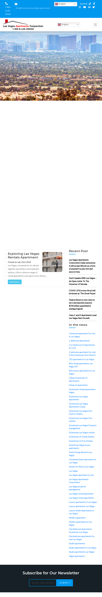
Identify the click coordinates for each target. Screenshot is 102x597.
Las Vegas (73, 471)
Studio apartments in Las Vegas (82, 547)
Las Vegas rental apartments (81, 498)
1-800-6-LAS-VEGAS (8, 10)
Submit (65, 582)
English (60, 4)
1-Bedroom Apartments (79, 340)
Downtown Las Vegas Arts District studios (80, 412)
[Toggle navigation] (95, 24)
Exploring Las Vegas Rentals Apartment (23, 255)
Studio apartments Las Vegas (81, 552)
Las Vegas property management (77, 488)
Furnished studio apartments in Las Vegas (82, 461)
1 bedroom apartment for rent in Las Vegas (82, 335)
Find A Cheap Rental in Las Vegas (80, 453)
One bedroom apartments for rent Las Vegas (82, 537)
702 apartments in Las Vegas (81, 359)
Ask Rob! (84, 4)
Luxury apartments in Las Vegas (83, 502)
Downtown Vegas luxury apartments (80, 446)
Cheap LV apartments (78, 385)
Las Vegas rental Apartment (81, 493)
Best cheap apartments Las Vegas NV (81, 365)
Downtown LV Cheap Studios (81, 436)
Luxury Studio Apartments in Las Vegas (81, 512)
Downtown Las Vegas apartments (78, 398)
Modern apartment (77, 517)
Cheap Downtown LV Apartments (78, 379)
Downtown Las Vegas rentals (82, 432)
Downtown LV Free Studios (81, 441)
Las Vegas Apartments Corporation (79, 481)
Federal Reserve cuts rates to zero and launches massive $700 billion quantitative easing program (82, 304)
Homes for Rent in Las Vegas (81, 466)
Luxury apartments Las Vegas (82, 506)
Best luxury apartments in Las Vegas (82, 372)
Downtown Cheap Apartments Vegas (82, 391)
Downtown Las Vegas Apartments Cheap (78, 405)
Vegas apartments (77, 556)
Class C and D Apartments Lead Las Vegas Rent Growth (82, 316)
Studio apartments (77, 543)
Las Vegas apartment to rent (81, 475)
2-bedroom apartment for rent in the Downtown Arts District (82, 353)
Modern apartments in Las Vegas (80, 523)
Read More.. (14, 282)
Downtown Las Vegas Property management (83, 427)
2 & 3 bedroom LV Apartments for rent (82, 346)
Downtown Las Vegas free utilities (80, 419)
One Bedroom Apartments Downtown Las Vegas (80, 530)
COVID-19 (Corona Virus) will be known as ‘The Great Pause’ (82, 292)
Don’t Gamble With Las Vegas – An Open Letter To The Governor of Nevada (82, 281)
